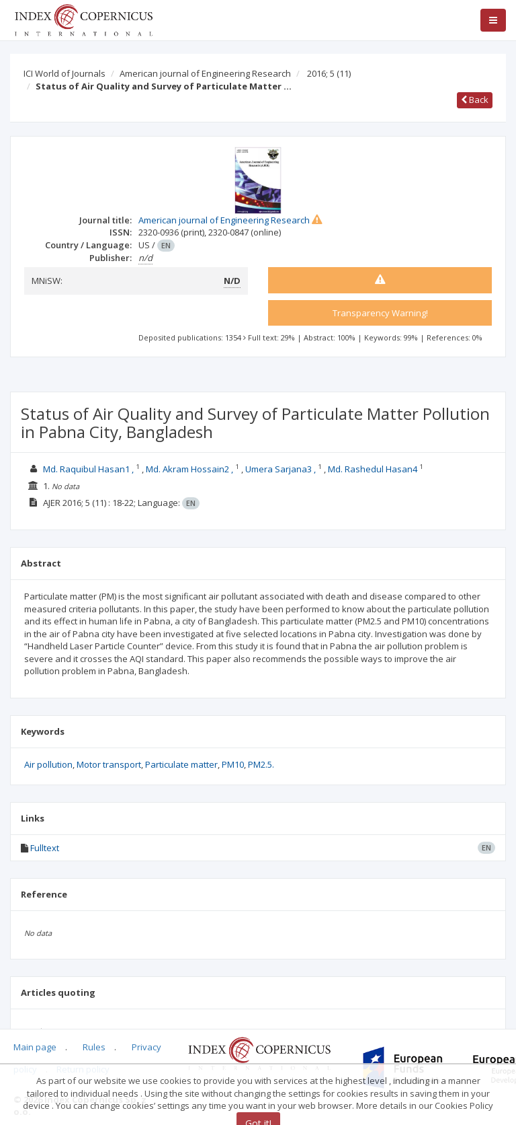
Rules (94, 1047)
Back (474, 100)
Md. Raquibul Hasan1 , (88, 469)
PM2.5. (261, 764)
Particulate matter (181, 764)
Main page (34, 1047)
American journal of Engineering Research (205, 73)
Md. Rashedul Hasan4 (372, 469)
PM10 (233, 764)
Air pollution (48, 764)
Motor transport (109, 764)
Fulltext (44, 848)
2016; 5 (329, 73)
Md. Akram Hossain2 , (189, 469)
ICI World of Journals (64, 73)
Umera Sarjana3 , (280, 469)
